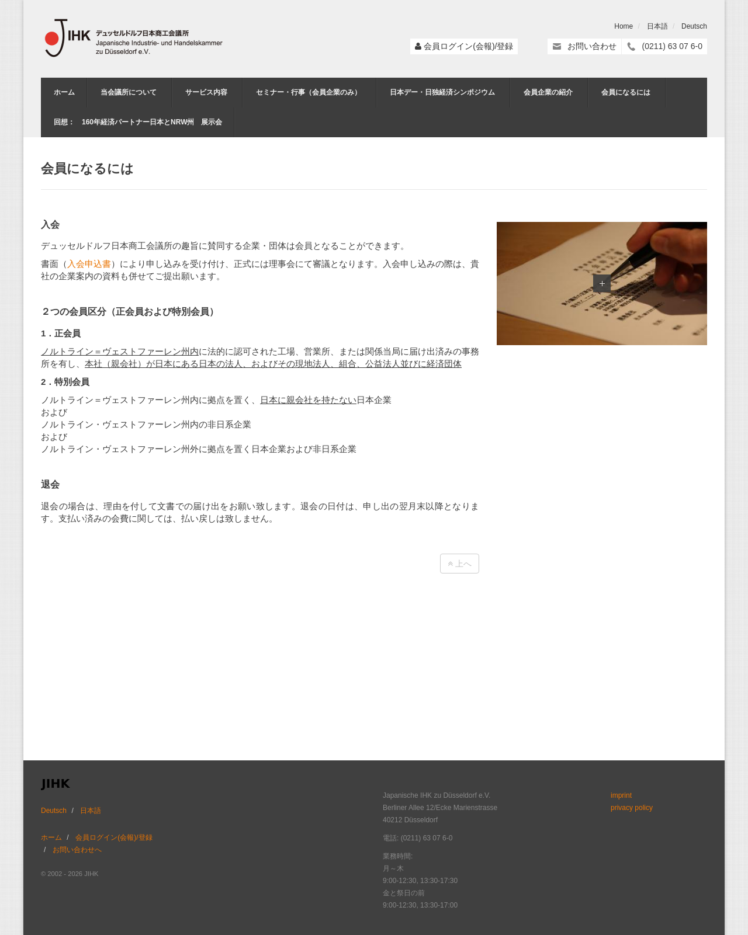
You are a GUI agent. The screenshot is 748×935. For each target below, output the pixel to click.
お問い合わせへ (77, 850)
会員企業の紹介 (548, 92)
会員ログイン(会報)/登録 (468, 46)
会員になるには (625, 92)
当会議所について (129, 92)
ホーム (64, 92)
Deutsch (694, 26)
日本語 (657, 26)
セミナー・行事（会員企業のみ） (308, 92)
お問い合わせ (592, 46)
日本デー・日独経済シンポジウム (442, 92)
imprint (621, 795)
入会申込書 (89, 264)
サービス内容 (206, 92)
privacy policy (632, 808)
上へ (460, 563)
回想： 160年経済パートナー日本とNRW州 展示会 (138, 122)
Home (623, 26)
